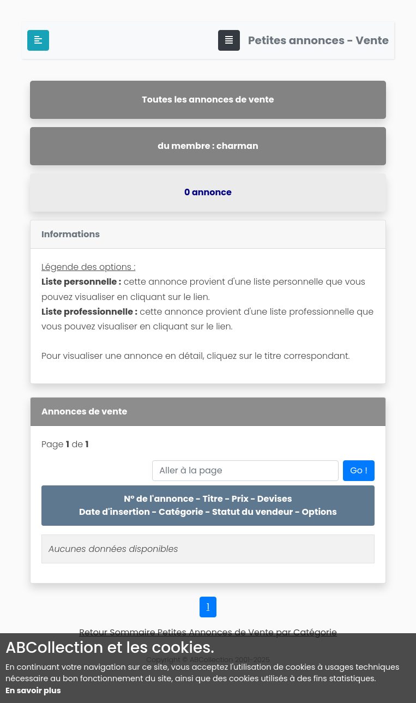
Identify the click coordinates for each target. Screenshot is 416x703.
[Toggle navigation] (229, 40)
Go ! (358, 470)
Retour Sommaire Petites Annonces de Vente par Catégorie (208, 632)
